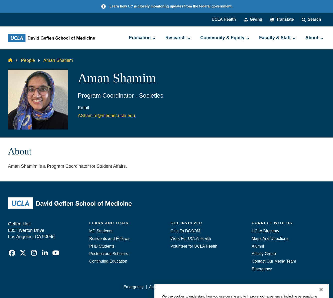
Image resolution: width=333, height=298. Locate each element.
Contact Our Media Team (274, 261)
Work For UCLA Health (191, 238)
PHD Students (101, 246)
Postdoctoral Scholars (108, 254)
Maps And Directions (270, 238)
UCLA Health (224, 19)
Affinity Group (264, 254)
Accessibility (160, 287)
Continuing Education (108, 261)
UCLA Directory (265, 231)
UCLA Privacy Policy (194, 287)
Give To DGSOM (185, 231)
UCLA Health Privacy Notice (243, 287)
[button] (282, 19)
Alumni (258, 246)
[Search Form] (311, 19)
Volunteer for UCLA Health (194, 246)
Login (278, 287)
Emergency (262, 269)
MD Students (100, 231)
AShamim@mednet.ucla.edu (106, 115)
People (28, 60)
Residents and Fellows (109, 238)
